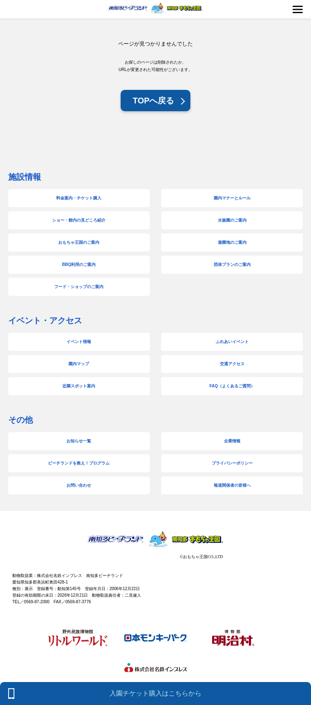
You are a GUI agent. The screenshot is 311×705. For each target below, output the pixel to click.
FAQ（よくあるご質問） (232, 386)
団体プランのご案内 (232, 264)
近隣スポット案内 (78, 386)
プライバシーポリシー (232, 463)
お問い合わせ (78, 485)
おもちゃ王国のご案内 (78, 242)
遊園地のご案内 (232, 242)
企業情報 (232, 441)
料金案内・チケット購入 (78, 198)
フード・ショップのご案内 (78, 286)
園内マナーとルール (232, 198)
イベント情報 (78, 341)
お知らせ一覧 (78, 441)
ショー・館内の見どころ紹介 (78, 220)
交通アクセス (232, 364)
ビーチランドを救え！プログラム (79, 463)
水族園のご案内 (232, 220)
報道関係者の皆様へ (232, 485)
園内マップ (79, 364)
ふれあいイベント (232, 341)
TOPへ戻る (153, 100)
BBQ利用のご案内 (79, 264)
